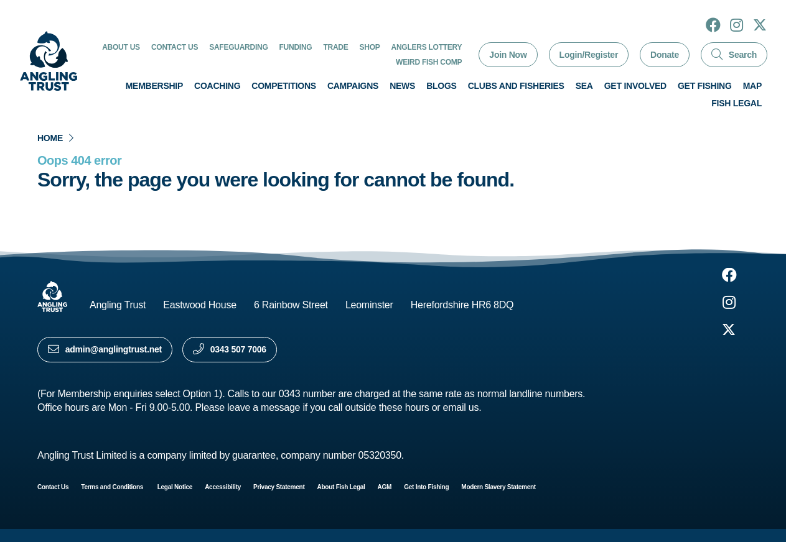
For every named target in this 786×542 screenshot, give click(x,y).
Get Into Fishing (426, 487)
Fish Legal (736, 103)
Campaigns (352, 86)
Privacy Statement (278, 487)
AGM (385, 487)
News (402, 86)
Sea (584, 86)
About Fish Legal (341, 487)
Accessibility (223, 487)
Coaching (217, 86)
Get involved (635, 86)
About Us (121, 47)
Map (752, 86)
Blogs (441, 86)
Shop (370, 47)
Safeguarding (238, 47)
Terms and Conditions (112, 487)
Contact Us (174, 47)
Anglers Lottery (426, 47)
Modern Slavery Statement (498, 487)
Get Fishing (705, 86)
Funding (295, 47)
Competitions (283, 86)
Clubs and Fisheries (516, 86)
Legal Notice (174, 487)
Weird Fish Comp (429, 62)
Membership (154, 86)
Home (50, 138)
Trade (335, 47)
